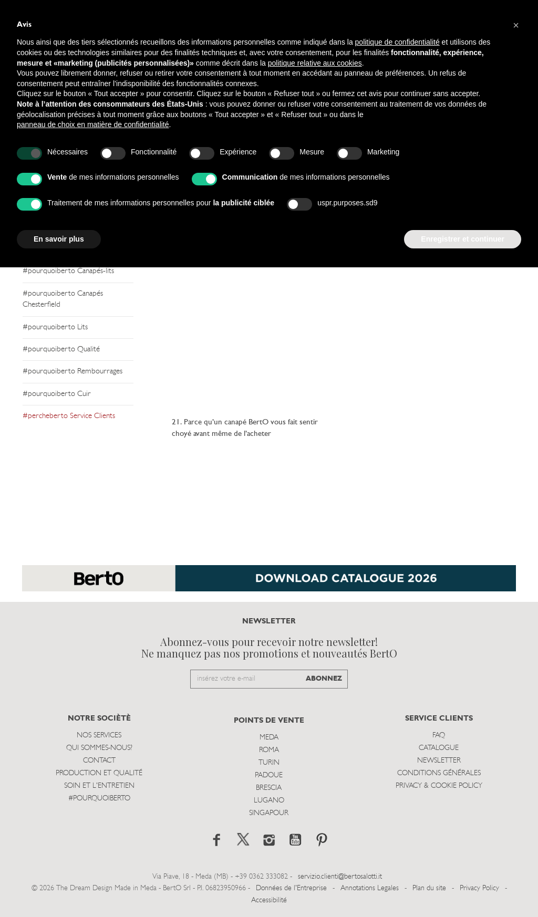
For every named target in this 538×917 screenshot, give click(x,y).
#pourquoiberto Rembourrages (72, 372)
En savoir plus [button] (59, 239)
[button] (516, 25)
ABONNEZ (324, 678)
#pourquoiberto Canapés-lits (68, 271)
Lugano (269, 801)
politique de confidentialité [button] (397, 42)
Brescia (269, 788)
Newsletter (439, 761)
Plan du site (429, 888)
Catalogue (439, 748)
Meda (269, 738)
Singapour (268, 813)
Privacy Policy (479, 888)
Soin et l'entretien (99, 786)
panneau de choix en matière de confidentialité (93, 124)
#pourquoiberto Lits (55, 327)
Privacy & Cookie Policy (439, 786)
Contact (99, 761)
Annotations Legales (369, 888)
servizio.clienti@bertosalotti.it (340, 877)
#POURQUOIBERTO (99, 799)
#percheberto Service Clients (69, 416)
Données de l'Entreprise (291, 888)
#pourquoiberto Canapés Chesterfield (63, 299)
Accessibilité (269, 900)
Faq (438, 735)
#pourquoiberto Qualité (61, 349)
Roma (269, 750)
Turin (269, 763)
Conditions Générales (439, 773)
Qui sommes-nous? (99, 748)
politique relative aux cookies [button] (315, 63)
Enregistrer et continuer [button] (462, 239)
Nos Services (99, 735)
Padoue (269, 775)
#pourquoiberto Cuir (57, 394)
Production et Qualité (99, 773)
